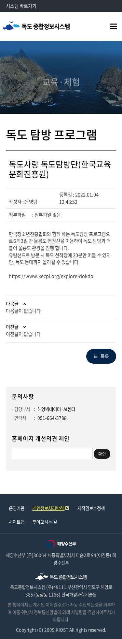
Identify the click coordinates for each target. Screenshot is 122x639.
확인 (102, 454)
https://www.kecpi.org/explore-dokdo (51, 276)
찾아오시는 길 (45, 521)
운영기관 (16, 508)
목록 (105, 356)
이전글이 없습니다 (23, 334)
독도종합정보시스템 (37, 27)
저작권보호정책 (91, 508)
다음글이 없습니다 (23, 310)
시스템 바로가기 (21, 5)
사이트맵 (16, 521)
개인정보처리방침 (51, 508)
